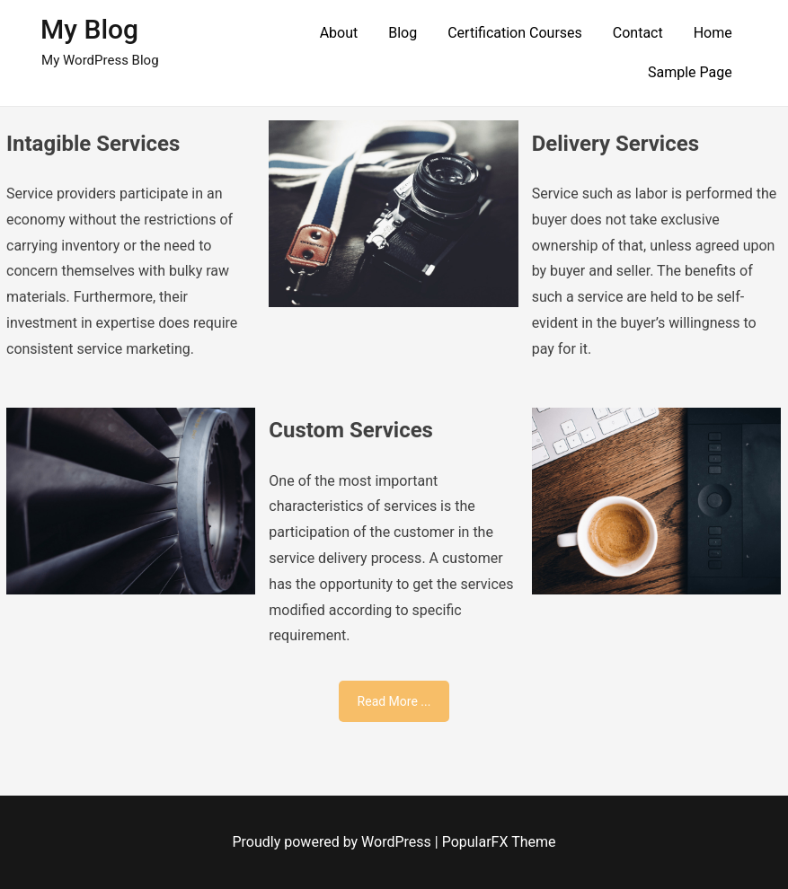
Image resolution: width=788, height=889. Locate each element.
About (339, 32)
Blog (402, 32)
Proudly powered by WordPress (334, 841)
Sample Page (690, 72)
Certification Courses (514, 32)
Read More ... (394, 701)
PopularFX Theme (499, 841)
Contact (638, 32)
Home (713, 32)
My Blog (89, 29)
